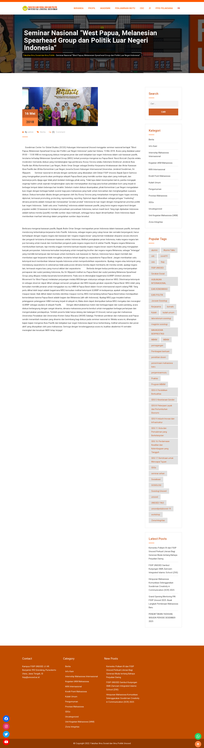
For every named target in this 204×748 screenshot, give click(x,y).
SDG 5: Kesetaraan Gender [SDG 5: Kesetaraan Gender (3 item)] (163, 400)
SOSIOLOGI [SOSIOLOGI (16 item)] (156, 485)
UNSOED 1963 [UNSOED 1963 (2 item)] (157, 503)
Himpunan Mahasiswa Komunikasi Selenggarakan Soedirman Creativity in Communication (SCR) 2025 (122, 698)
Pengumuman (155, 189)
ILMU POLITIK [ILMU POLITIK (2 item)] (157, 295)
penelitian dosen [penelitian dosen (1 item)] (158, 357)
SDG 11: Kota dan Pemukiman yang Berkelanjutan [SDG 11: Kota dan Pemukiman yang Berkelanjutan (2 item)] (159, 432)
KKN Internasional (157, 169)
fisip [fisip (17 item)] (163, 262)
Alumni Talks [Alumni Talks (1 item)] (169, 250)
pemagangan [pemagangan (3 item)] (157, 345)
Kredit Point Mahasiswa (159, 176)
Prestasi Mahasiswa (158, 195)
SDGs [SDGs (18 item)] (153, 467)
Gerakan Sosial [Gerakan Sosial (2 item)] (158, 274)
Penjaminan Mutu (125, 8)
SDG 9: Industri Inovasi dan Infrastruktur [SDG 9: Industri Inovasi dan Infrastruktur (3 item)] (162, 420)
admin (30, 132)
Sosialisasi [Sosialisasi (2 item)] (156, 479)
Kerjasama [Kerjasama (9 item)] (156, 307)
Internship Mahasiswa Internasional (81, 676)
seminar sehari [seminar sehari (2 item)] (158, 473)
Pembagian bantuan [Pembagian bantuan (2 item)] (160, 351)
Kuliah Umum (155, 182)
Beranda (78, 8)
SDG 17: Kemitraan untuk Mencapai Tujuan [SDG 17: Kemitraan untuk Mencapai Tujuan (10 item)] (162, 460)
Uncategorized (155, 209)
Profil (91, 8)
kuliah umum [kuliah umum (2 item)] (168, 312)
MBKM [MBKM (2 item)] (154, 340)
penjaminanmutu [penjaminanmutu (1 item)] (159, 372)
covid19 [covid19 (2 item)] (164, 256)
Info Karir (153, 146)
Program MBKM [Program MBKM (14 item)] (158, 384)
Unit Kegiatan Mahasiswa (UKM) (163, 215)
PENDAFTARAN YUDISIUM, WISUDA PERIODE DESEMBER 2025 (162, 618)
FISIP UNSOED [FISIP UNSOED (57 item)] (157, 268)
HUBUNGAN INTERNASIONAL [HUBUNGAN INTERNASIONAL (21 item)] (158, 281)
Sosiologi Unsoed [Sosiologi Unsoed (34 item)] (158, 491)
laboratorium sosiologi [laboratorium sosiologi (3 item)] (161, 318)
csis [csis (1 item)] (153, 262)
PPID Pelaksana (164, 8)
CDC (142, 8)
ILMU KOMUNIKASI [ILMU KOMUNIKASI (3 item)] (159, 289)
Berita (43, 132)
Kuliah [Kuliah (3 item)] (154, 312)
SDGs (151, 202)
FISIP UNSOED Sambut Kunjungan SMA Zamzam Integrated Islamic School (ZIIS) (163, 569)
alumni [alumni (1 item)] (154, 250)
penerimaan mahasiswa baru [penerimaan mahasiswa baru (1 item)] (162, 365)
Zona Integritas (156, 222)
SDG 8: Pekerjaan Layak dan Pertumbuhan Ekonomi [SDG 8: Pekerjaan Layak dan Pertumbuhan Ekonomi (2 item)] (161, 409)
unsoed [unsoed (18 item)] (154, 497)
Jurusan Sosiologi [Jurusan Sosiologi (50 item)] (159, 301)
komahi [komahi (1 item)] (170, 307)
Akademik (105, 8)
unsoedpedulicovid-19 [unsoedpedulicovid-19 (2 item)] (161, 509)
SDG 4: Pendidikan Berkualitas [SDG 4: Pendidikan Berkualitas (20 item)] (159, 392)
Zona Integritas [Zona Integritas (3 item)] (158, 520)
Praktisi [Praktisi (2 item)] (154, 378)
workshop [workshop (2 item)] (155, 514)
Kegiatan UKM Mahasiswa (160, 163)
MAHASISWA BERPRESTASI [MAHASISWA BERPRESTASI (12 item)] (157, 332)
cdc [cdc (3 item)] (152, 256)
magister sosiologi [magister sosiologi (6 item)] (159, 324)
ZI (150, 8)
